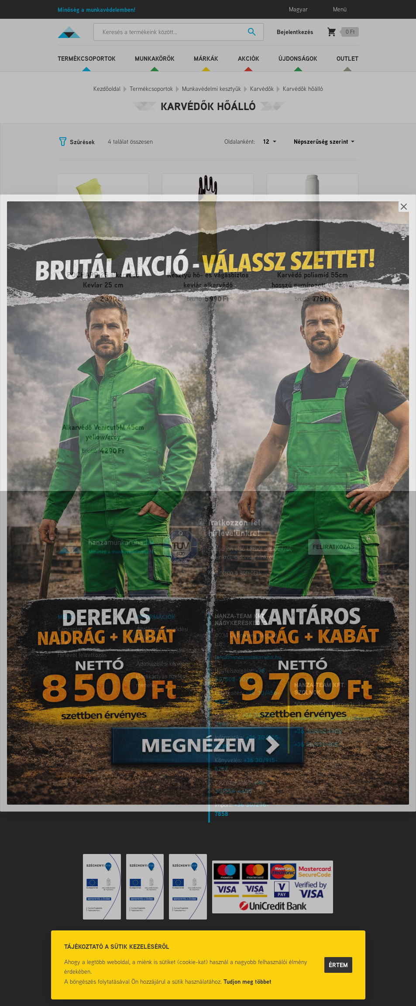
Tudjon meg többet (247, 981)
